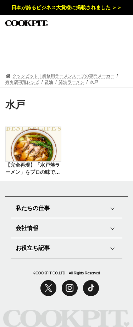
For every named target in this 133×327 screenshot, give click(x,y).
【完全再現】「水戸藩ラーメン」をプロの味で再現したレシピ (32, 169)
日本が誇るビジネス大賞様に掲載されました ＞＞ (66, 7)
